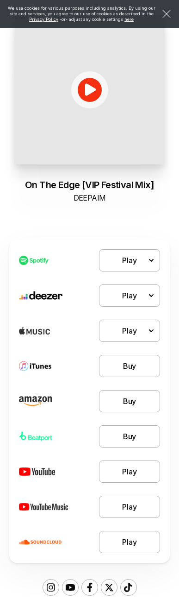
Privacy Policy (43, 19)
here (129, 19)
